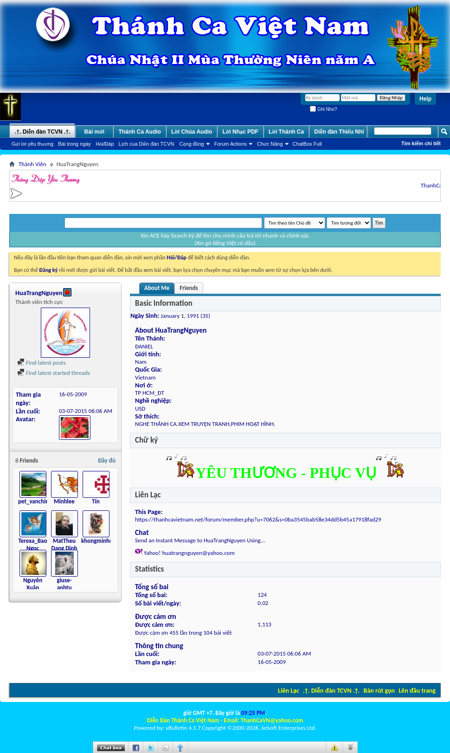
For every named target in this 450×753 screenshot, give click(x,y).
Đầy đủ (107, 460)
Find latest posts (41, 362)
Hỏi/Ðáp (105, 144)
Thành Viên (32, 164)
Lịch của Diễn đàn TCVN (146, 144)
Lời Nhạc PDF (240, 132)
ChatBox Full (307, 144)
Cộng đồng (192, 144)
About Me (156, 287)
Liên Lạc (288, 691)
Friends (189, 287)
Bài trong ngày (74, 144)
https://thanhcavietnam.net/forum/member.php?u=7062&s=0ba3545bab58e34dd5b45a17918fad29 (258, 519)
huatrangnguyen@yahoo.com (198, 552)
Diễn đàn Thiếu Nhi (339, 132)
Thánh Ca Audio (139, 132)
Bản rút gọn (379, 691)
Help (425, 99)
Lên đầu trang (417, 691)
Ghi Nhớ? (323, 109)
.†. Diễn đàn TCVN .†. (331, 691)
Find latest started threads (53, 372)
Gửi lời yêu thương (32, 144)
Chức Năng (270, 144)
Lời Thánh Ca (286, 132)
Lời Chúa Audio (191, 132)
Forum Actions (230, 144)
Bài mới (94, 132)
